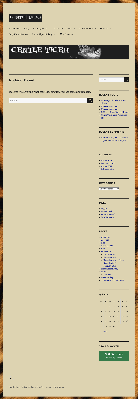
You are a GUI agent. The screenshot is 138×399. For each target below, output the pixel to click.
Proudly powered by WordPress (50, 387)
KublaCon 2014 (109, 257)
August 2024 (106, 160)
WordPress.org (107, 217)
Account (105, 240)
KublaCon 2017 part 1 (110, 109)
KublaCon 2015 (109, 263)
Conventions (86, 28)
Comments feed (108, 214)
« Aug (105, 331)
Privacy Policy (107, 277)
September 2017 (108, 163)
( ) (66, 34)
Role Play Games (63, 28)
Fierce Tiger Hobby (42, 34)
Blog (26, 28)
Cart (103, 248)
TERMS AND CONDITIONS (112, 280)
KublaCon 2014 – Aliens (113, 260)
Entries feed (106, 211)
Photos (104, 28)
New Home (108, 274)
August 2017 (106, 166)
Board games (107, 246)
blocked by (114, 355)
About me (14, 28)
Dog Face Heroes (18, 34)
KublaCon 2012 (109, 254)
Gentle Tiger (14, 387)
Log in (104, 208)
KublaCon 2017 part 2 (110, 106)
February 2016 (107, 169)
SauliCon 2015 (109, 266)
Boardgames (40, 28)
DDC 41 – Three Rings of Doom (115, 112)
